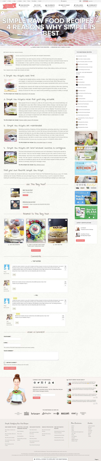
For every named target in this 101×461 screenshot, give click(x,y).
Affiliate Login (74, 440)
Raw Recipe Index (56, 174)
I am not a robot (11, 362)
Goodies (90, 423)
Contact (73, 437)
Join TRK (73, 433)
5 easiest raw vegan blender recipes (36, 204)
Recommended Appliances (77, 432)
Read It (25, 195)
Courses (90, 432)
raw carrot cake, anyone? (26, 178)
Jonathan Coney (85, 234)
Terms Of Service (53, 457)
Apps (73, 428)
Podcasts (90, 430)
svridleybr (83, 228)
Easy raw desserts (14, 244)
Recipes (90, 427)
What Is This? (80, 240)
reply (14, 274)
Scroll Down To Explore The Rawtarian (50, 459)
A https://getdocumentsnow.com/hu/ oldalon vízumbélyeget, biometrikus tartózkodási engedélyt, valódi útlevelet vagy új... (84, 401)
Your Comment (9, 351)
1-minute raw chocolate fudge (37, 139)
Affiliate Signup (75, 439)
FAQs (73, 430)
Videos (89, 428)
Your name (7, 336)
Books (89, 433)
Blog (89, 434)
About (73, 426)
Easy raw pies (28, 192)
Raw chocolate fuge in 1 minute (43, 142)
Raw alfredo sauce (39, 165)
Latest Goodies (91, 426)
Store (73, 427)
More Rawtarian (76, 423)
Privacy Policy (46, 457)
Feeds (89, 436)
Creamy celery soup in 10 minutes (28, 120)
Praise (73, 434)
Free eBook (74, 436)
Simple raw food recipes (22, 55)
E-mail (6, 342)
